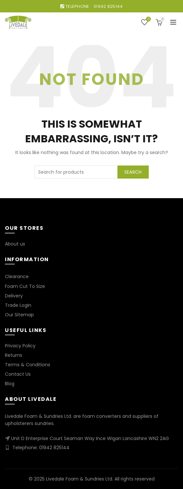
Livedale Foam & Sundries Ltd (79, 479)
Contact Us (18, 374)
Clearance (17, 276)
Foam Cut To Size (25, 286)
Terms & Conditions (27, 364)
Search (133, 172)
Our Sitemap (19, 314)
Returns (13, 355)
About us (15, 244)
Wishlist (148, 19)
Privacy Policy (20, 345)
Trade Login (18, 305)
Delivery (14, 295)
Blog (9, 383)
